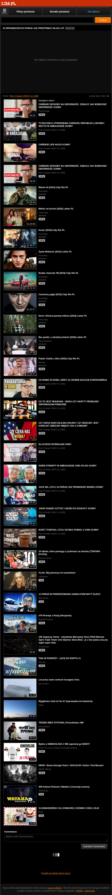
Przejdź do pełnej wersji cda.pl (56, 873)
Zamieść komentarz (94, 846)
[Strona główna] (9, 3)
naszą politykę (54, 888)
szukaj (103, 20)
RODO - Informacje (85, 891)
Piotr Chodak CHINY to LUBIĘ (24, 96)
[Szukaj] (47, 20)
